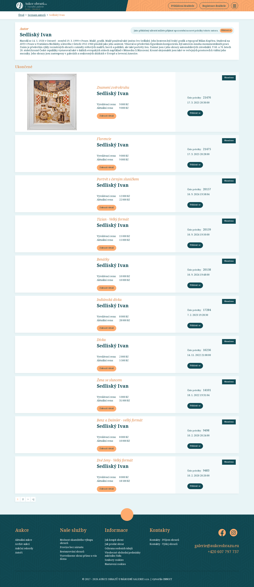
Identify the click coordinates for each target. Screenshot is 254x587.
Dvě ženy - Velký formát (115, 460)
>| (33, 499)
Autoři (18, 552)
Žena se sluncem (109, 380)
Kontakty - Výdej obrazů (164, 544)
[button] (234, 5)
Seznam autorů (37, 14)
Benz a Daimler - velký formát (119, 420)
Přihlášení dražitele (182, 6)
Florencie (104, 138)
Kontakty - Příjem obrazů (164, 540)
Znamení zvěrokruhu (113, 87)
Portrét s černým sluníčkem (118, 179)
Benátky (103, 259)
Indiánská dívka (109, 299)
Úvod (21, 14)
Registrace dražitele (214, 6)
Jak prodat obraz (114, 544)
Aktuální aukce (23, 540)
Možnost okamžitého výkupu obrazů (76, 541)
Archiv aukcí (22, 544)
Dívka (101, 339)
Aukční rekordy (24, 548)
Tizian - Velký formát (113, 219)
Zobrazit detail (106, 115)
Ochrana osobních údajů (119, 548)
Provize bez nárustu (71, 547)
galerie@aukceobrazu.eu (216, 545)
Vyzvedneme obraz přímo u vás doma (78, 557)
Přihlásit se (226, 30)
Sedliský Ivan (57, 14)
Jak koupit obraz (114, 540)
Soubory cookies (114, 560)
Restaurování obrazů (72, 551)
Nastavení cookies (115, 564)
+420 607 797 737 (223, 551)
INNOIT (167, 579)
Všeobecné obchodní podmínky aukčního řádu (122, 554)
